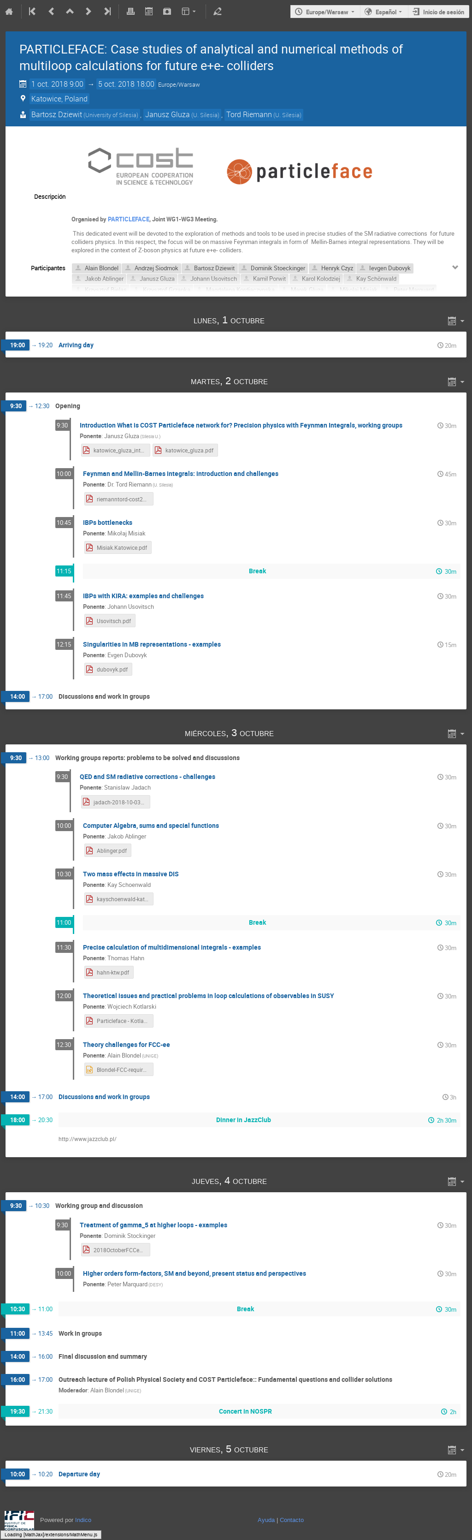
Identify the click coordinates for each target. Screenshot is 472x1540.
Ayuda (266, 1520)
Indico (83, 1520)
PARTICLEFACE (128, 219)
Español (386, 12)
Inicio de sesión (443, 12)
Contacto (292, 1520)
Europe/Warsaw (327, 12)
